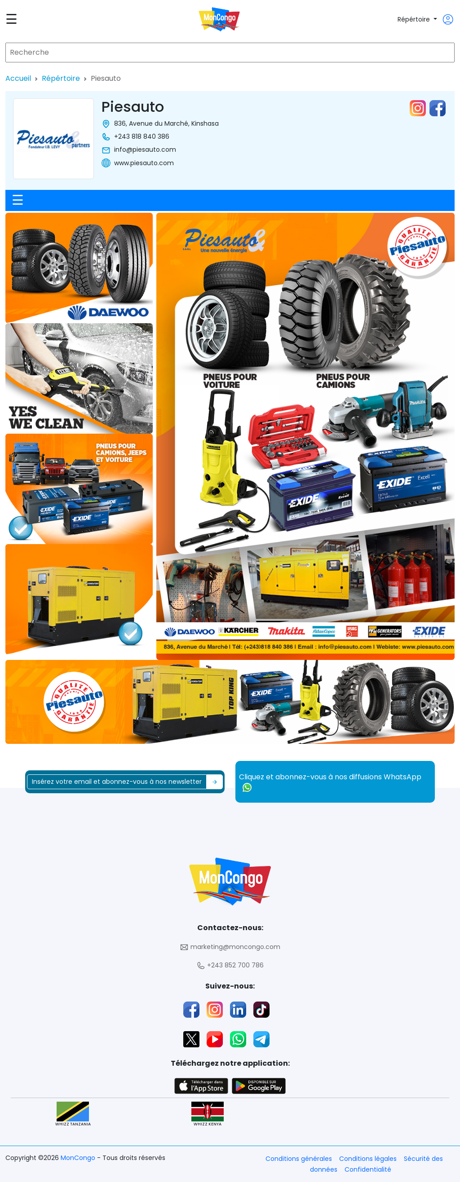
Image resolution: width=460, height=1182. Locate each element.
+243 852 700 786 (230, 965)
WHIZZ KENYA (207, 1114)
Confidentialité (368, 1169)
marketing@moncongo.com (230, 947)
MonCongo (79, 1157)
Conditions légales (368, 1158)
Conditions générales (298, 1158)
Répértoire (415, 19)
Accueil (18, 78)
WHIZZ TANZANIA (73, 1114)
